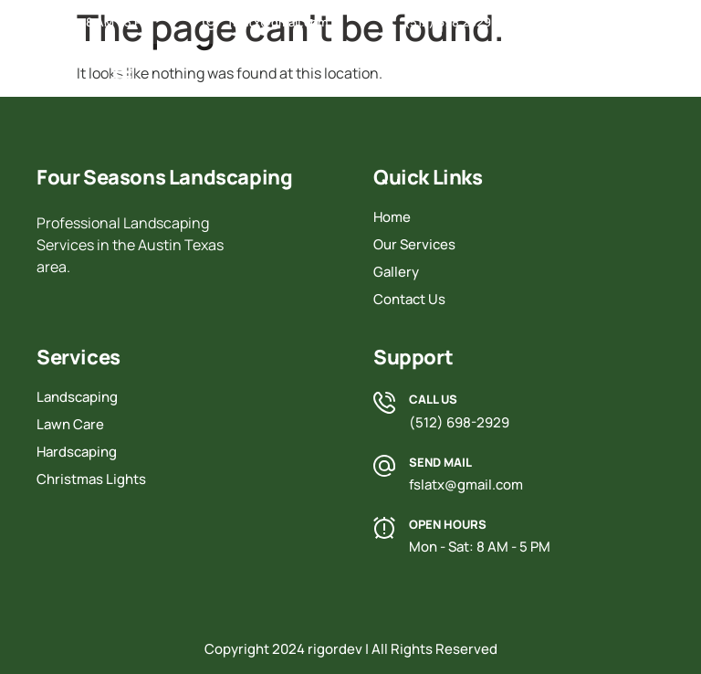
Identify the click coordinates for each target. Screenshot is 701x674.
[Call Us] (384, 403)
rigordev (335, 648)
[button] (122, 76)
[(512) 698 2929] (387, 22)
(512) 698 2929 (447, 22)
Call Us (433, 399)
